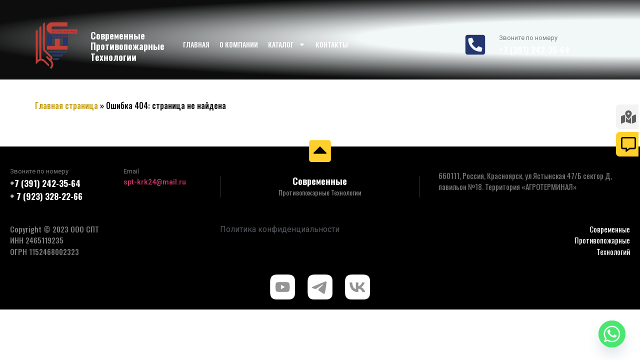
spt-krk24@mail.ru (155, 182)
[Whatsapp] (612, 334)
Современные (319, 181)
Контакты (332, 44)
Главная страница (66, 106)
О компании (239, 44)
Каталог (287, 45)
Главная (196, 44)
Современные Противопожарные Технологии (127, 46)
